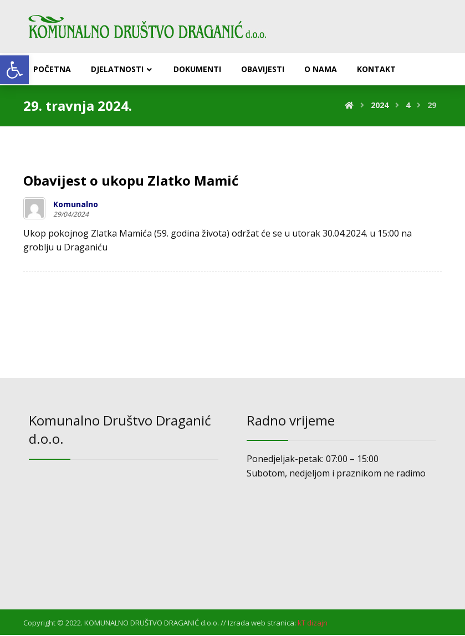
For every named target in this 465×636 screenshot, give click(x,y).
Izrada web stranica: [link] (262, 624)
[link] (14, 69)
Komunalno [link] (75, 205)
